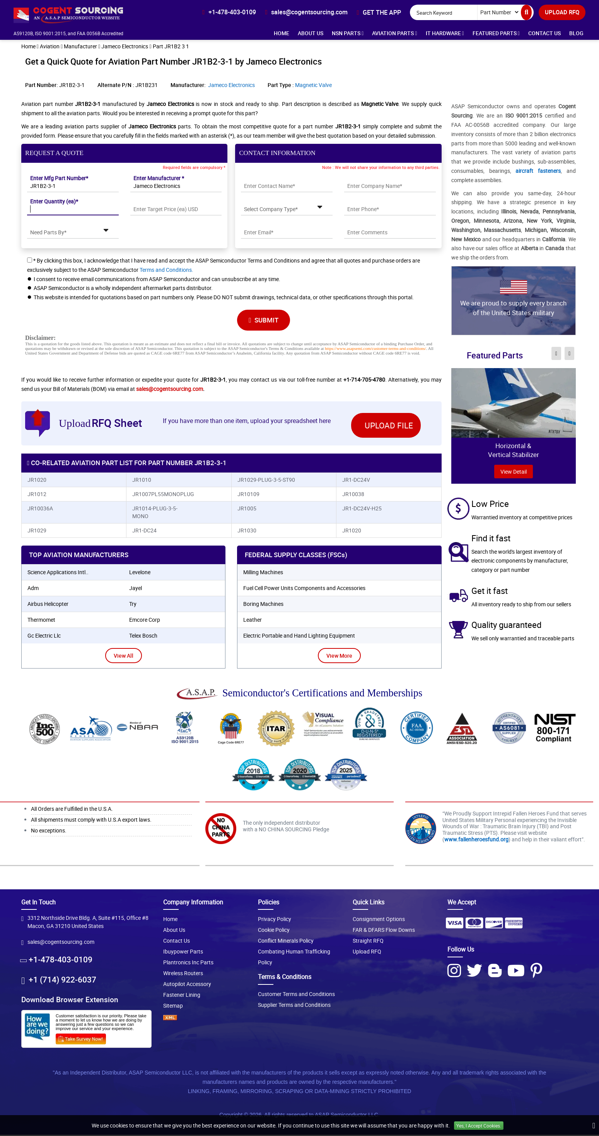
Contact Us (544, 33)
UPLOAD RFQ (562, 12)
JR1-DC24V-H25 (362, 509)
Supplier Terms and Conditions (294, 1006)
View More (339, 656)
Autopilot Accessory (187, 985)
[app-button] (379, 12)
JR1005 (246, 509)
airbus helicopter (47, 605)
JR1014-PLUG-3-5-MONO (154, 513)
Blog (576, 33)
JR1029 (36, 531)
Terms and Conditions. (166, 270)
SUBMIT (264, 320)
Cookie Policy (274, 931)
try (133, 605)
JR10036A (40, 509)
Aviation (50, 47)
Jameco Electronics (124, 47)
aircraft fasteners (538, 171)
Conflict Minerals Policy (286, 942)
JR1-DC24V (356, 480)
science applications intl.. (58, 573)
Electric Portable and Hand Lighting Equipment (299, 636)
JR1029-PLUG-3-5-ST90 (266, 480)
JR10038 (353, 495)
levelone (139, 573)
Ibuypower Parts (183, 953)
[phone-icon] (229, 12)
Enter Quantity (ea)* (54, 202)
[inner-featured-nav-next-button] (569, 354)
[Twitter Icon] (474, 971)
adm (33, 589)
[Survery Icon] (84, 1039)
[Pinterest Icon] (536, 971)
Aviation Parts (394, 33)
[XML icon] (204, 1019)
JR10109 (248, 495)
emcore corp (144, 620)
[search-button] (526, 12)
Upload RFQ (367, 953)
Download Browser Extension (69, 1001)
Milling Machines (263, 573)
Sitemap (173, 1007)
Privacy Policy (274, 920)
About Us (310, 33)
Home (281, 33)
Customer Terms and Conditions (296, 995)
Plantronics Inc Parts (188, 963)
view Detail (513, 472)
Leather (252, 620)
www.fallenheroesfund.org (476, 840)
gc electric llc (44, 636)
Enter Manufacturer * (158, 179)
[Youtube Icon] (516, 971)
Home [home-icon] (28, 47)
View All (123, 656)
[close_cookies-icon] (593, 1125)
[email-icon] (306, 12)
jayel (135, 589)
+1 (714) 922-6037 (62, 980)
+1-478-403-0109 (60, 960)
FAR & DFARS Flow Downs (384, 931)
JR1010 (141, 480)
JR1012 (36, 495)
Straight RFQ (368, 942)
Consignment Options (379, 920)
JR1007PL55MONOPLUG (161, 495)
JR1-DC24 (144, 531)
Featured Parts (496, 33)
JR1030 (246, 531)
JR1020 (36, 480)
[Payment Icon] (454, 927)
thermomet (41, 620)
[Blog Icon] (495, 971)
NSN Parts (347, 33)
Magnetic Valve (313, 85)
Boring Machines (263, 605)
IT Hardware (445, 33)
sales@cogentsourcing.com (169, 389)
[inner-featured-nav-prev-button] (556, 354)
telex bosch (143, 636)
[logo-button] (81, 15)
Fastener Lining (181, 996)
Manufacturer (80, 47)
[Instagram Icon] (454, 971)
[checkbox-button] (29, 260)
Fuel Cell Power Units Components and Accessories (304, 589)
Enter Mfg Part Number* (59, 179)
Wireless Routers (183, 974)
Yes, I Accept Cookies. (478, 1125)
